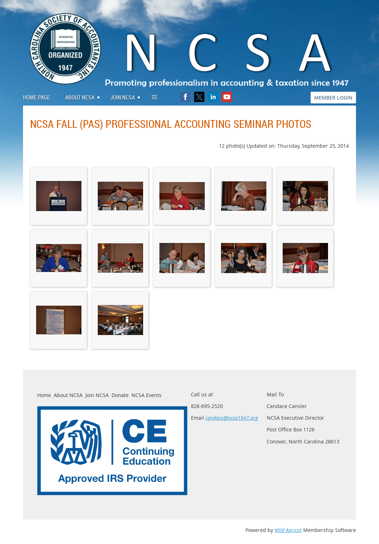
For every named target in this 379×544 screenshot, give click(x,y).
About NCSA (68, 395)
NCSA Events (146, 395)
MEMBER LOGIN (333, 97)
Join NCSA (97, 395)
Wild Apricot (288, 530)
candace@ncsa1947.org (231, 417)
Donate (120, 395)
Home (44, 395)
